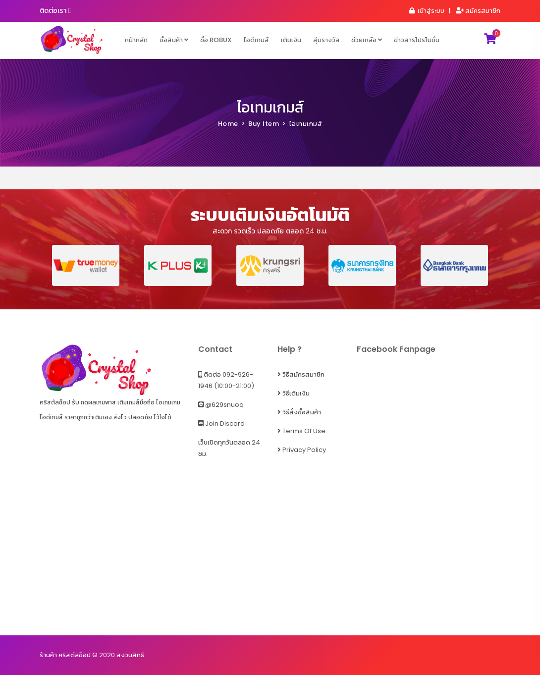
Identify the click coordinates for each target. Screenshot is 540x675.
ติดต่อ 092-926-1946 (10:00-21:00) (226, 380)
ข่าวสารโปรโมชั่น (416, 40)
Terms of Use (301, 431)
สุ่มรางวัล (326, 40)
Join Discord (221, 423)
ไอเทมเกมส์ (270, 107)
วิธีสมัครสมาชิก (300, 374)
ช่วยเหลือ (366, 40)
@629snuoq (221, 404)
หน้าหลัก (136, 40)
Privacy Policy (301, 449)
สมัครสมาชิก (477, 10)
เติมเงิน (291, 40)
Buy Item (263, 123)
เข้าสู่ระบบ (426, 10)
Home (228, 123)
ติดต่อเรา (55, 10)
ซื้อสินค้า (174, 40)
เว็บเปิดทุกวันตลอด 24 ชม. (229, 448)
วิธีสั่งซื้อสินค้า (299, 412)
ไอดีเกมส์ (256, 40)
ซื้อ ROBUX (216, 40)
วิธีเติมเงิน (293, 393)
